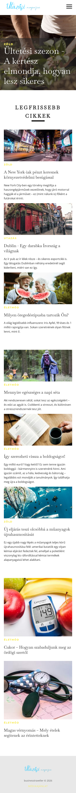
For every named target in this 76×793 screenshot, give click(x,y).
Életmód (11, 307)
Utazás (10, 238)
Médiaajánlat (38, 786)
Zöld (8, 44)
